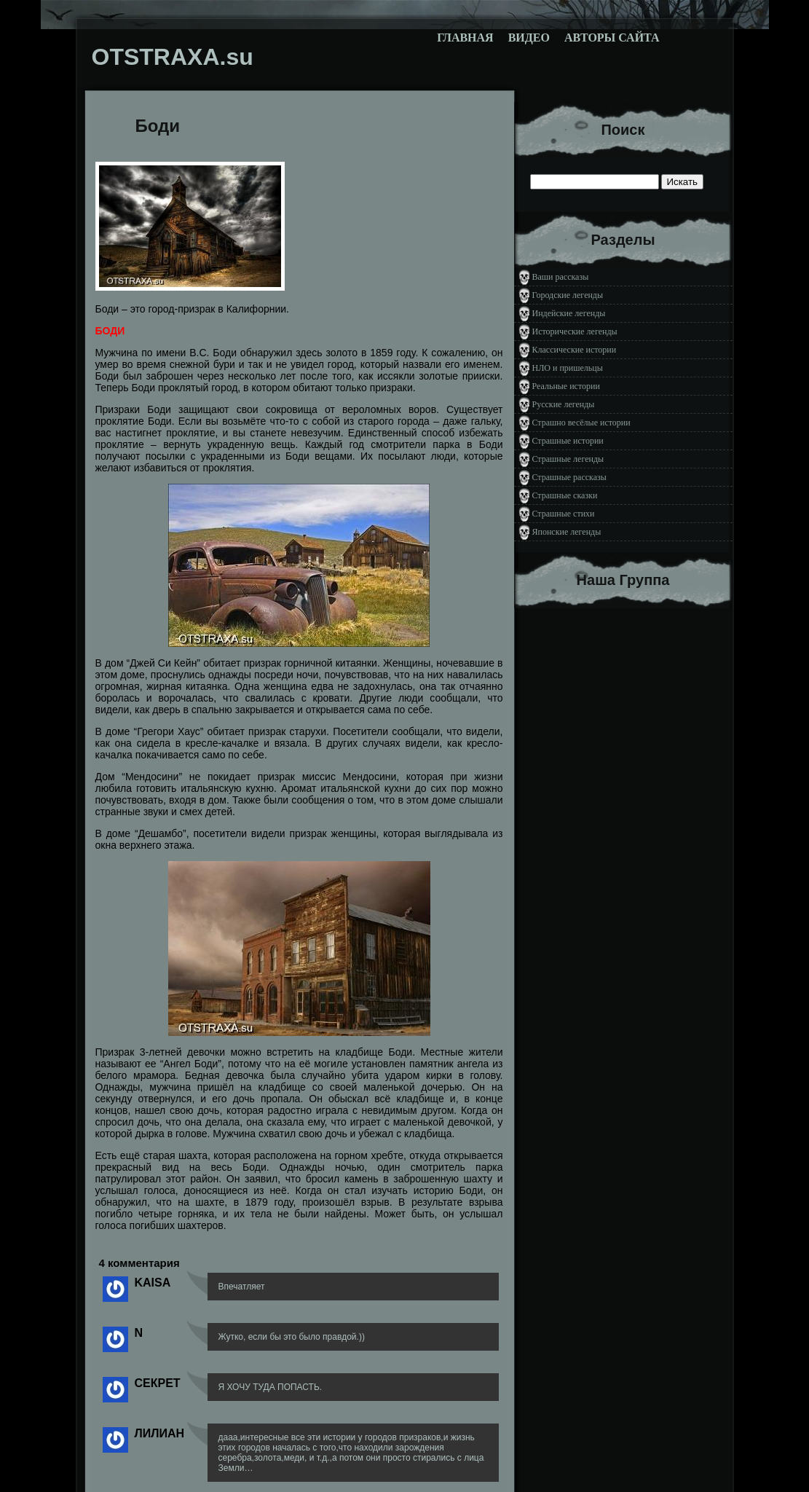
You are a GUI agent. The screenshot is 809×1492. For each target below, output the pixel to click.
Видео (529, 37)
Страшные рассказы (569, 477)
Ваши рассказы (560, 277)
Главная (465, 37)
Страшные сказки (565, 495)
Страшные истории (568, 441)
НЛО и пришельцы (567, 368)
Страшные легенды (568, 459)
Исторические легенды (574, 331)
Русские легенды (563, 404)
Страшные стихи (563, 514)
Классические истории (574, 350)
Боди (158, 126)
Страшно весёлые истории (581, 422)
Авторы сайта (612, 37)
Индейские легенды (569, 313)
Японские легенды (566, 532)
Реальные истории (566, 386)
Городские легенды (568, 295)
